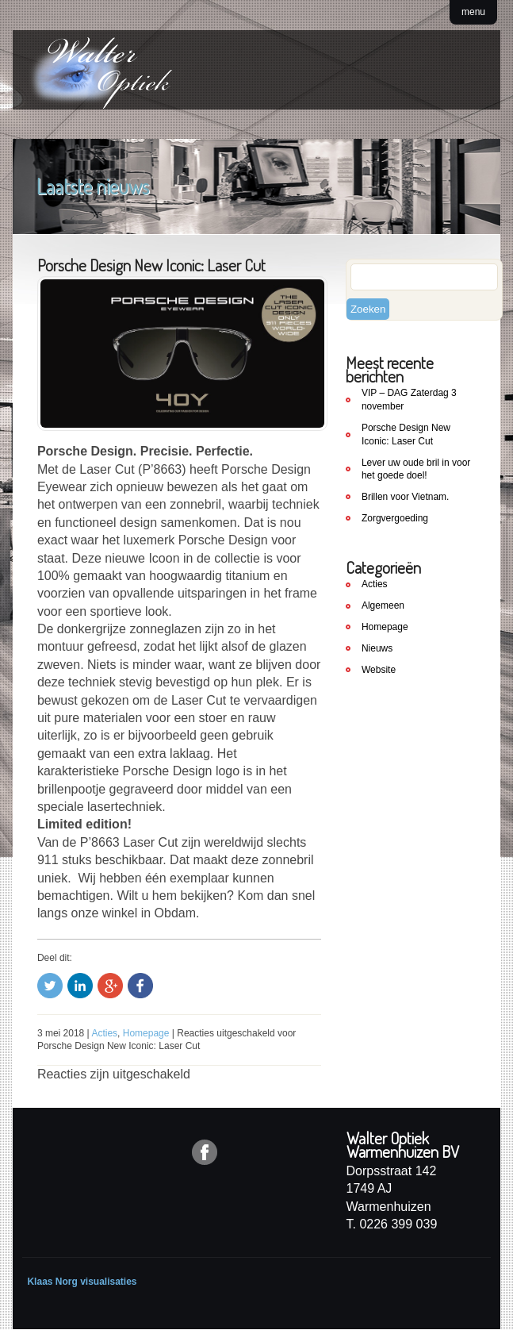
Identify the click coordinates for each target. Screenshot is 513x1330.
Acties (104, 1033)
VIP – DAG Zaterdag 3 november (409, 399)
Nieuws (377, 648)
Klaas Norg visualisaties (81, 1281)
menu (473, 11)
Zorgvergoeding (395, 518)
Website (379, 669)
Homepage (146, 1033)
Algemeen (383, 605)
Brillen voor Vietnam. (406, 496)
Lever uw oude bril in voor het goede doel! (416, 469)
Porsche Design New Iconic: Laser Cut (406, 434)
